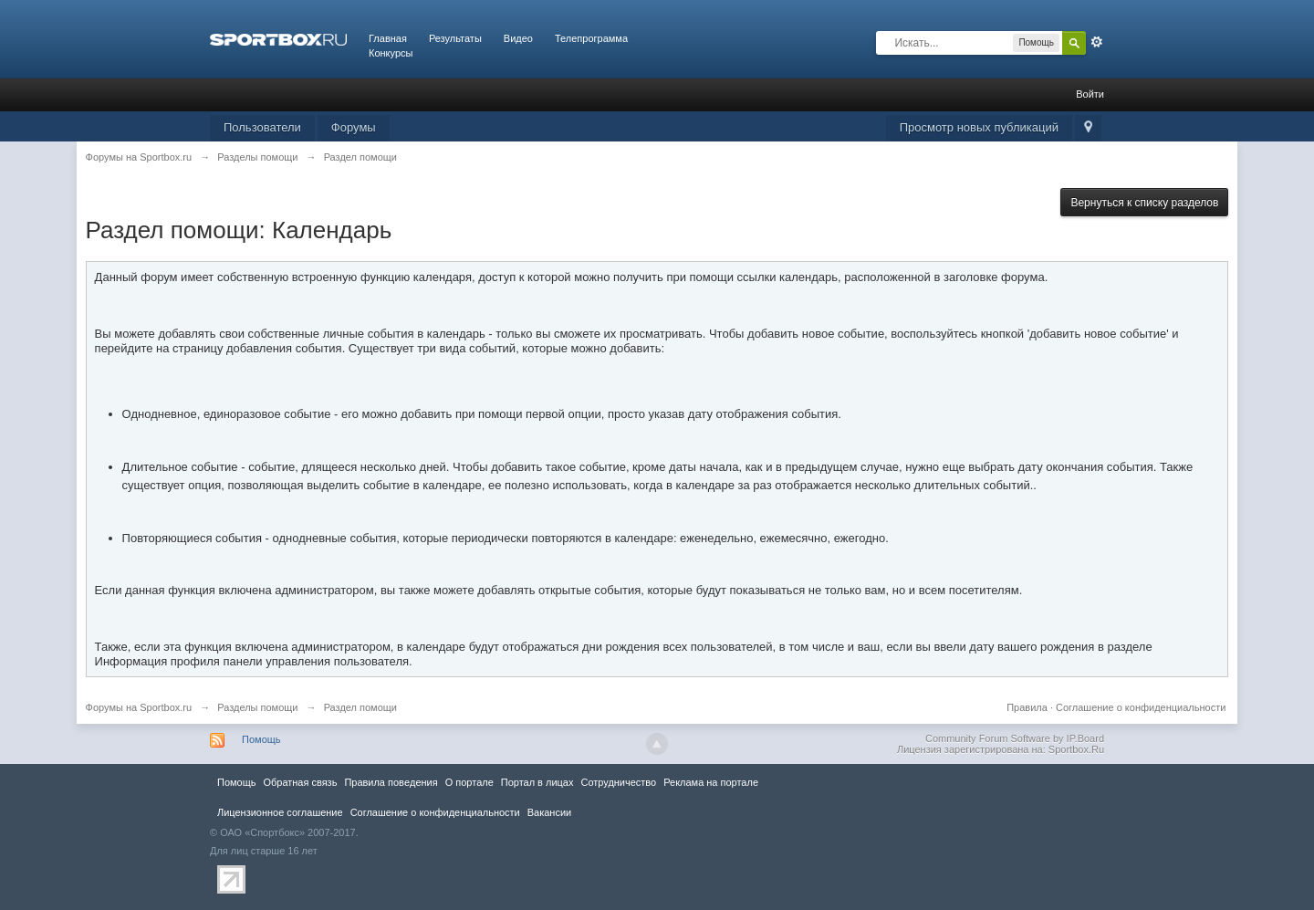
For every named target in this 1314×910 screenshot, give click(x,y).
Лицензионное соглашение (280, 812)
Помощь (261, 739)
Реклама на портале (710, 782)
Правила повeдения (390, 782)
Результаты (455, 38)
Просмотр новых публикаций (979, 127)
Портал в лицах (537, 782)
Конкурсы (390, 52)
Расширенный (1097, 42)
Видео (518, 38)
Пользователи (262, 127)
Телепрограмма (591, 38)
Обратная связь (300, 782)
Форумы (353, 127)
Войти (1090, 94)
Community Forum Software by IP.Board (1014, 738)
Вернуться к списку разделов (1144, 202)
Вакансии (549, 812)
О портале (469, 782)
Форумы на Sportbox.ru (139, 707)
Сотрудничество (618, 782)
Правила (1027, 707)
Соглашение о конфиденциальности (1140, 707)
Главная (388, 38)
